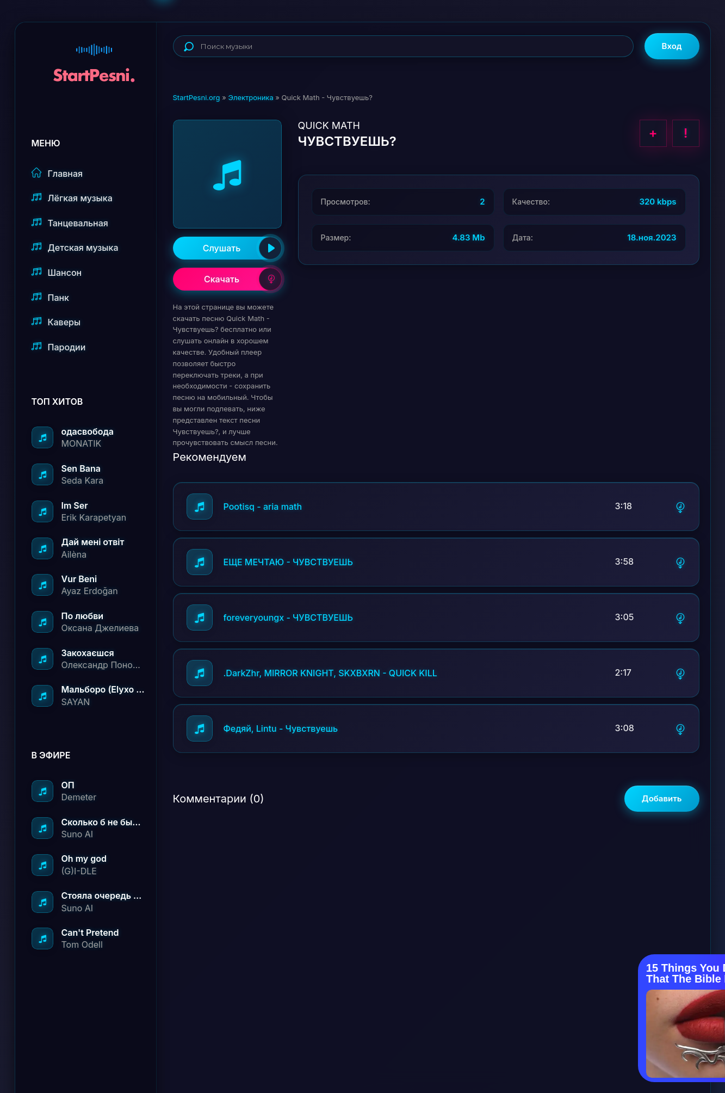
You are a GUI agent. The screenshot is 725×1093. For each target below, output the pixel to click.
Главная (57, 173)
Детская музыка (75, 247)
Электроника (250, 97)
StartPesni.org (196, 97)
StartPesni (94, 57)
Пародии (59, 347)
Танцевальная (70, 223)
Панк (50, 297)
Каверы (56, 322)
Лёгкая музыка (72, 197)
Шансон (57, 272)
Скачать (243, 279)
